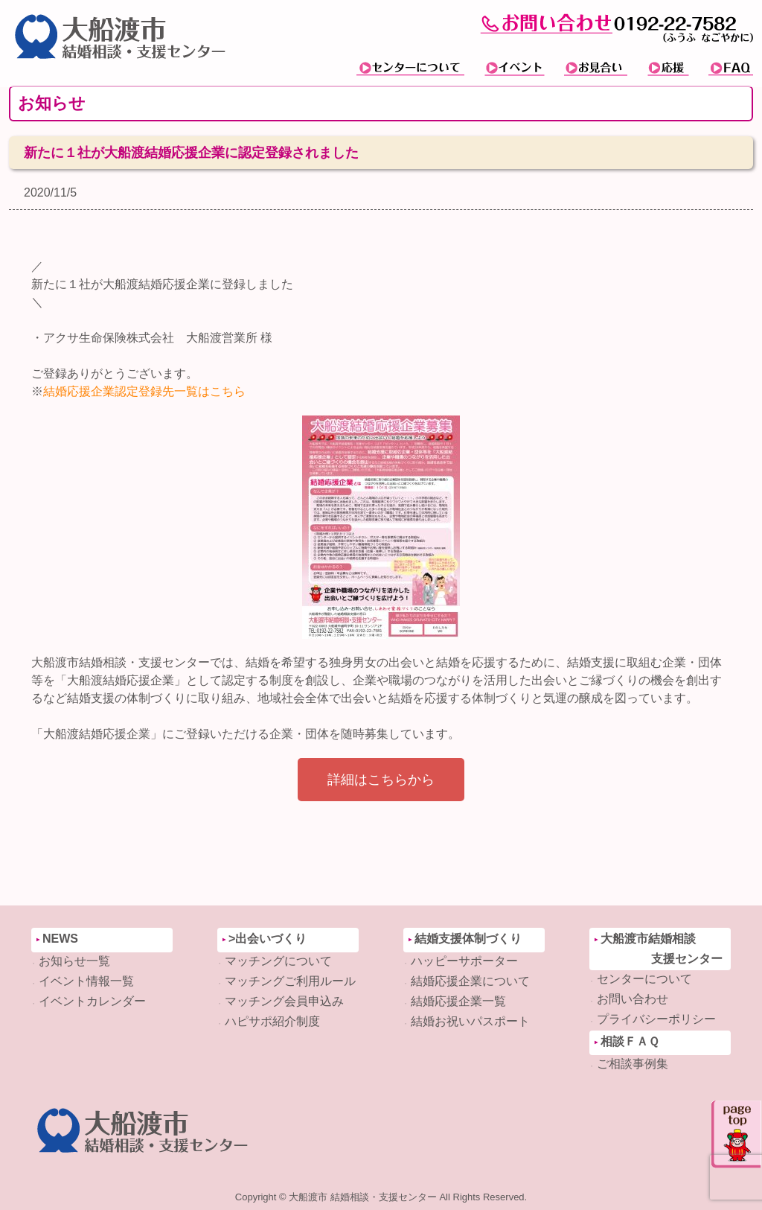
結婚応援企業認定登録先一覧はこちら (144, 391)
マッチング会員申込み (284, 1001)
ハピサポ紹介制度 (272, 1021)
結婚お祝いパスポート (470, 1021)
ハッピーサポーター (464, 961)
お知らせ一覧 (74, 961)
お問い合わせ (632, 999)
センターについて (644, 978)
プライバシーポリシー (656, 1019)
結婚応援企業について (470, 981)
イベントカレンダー (92, 1001)
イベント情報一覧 (86, 981)
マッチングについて (278, 961)
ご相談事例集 (632, 1063)
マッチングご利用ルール (290, 981)
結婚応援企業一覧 (458, 1001)
